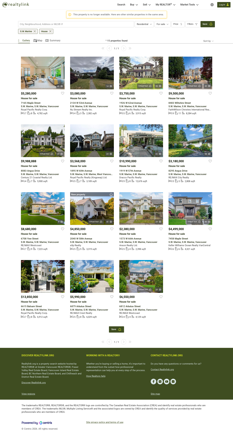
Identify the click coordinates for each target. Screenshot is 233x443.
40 (60, 86)
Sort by (207, 41)
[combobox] (76, 24)
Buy (132, 4)
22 (158, 154)
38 (158, 86)
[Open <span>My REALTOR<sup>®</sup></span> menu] (174, 4)
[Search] (121, 5)
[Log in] (224, 4)
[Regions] (212, 4)
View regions (28, 393)
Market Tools (187, 4)
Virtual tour (145, 86)
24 (109, 154)
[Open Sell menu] (149, 4)
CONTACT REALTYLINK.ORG (167, 355)
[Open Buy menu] (137, 4)
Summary (55, 40)
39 (109, 290)
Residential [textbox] (142, 24)
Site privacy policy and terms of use (104, 422)
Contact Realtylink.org (162, 369)
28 (158, 290)
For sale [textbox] (161, 24)
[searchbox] (74, 24)
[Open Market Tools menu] (197, 4)
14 (109, 86)
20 (208, 154)
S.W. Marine (26, 31)
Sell (145, 4)
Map (39, 40)
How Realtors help (95, 376)
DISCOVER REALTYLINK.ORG (38, 355)
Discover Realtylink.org (34, 382)
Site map (155, 393)
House (44, 31)
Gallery (26, 40)
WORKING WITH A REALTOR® (103, 355)
